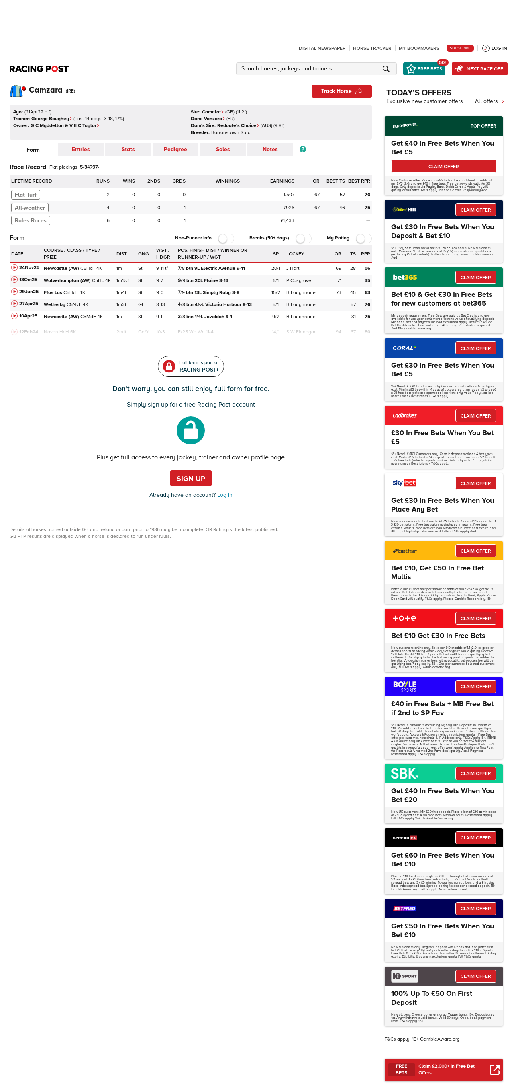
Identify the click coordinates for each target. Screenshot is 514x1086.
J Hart (293, 268)
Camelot (213, 112)
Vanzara (214, 119)
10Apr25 (28, 316)
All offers (489, 101)
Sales (223, 149)
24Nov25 (29, 268)
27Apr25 (28, 304)
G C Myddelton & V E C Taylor (65, 126)
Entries (81, 149)
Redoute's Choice (238, 126)
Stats (128, 149)
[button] (317, 68)
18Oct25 (28, 280)
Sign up (191, 478)
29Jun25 (29, 292)
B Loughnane (301, 293)
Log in (224, 495)
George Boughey (51, 119)
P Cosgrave (298, 281)
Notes (270, 149)
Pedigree (175, 149)
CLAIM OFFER (443, 167)
